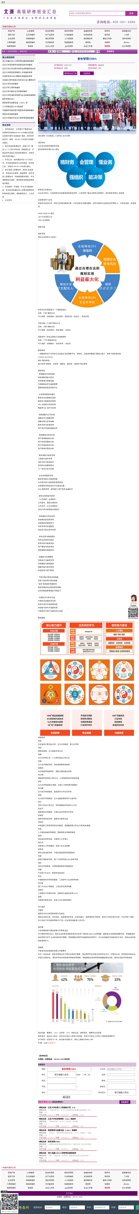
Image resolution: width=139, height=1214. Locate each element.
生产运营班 (49, 35)
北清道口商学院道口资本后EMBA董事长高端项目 (21, 80)
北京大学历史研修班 (10, 84)
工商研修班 (11, 42)
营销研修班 (30, 39)
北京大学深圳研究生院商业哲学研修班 (17, 65)
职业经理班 (49, 31)
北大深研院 (126, 46)
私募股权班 (68, 42)
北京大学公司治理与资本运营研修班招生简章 (20, 69)
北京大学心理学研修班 (11, 88)
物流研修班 (30, 42)
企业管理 (11, 39)
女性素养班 (88, 35)
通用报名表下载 (70, 73)
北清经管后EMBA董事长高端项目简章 (17, 76)
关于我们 (69, 1193)
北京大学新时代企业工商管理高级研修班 (18, 118)
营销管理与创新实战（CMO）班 (15, 103)
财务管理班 (68, 31)
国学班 (107, 31)
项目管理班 (49, 39)
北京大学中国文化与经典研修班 (14, 91)
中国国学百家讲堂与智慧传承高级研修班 (18, 110)
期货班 (88, 42)
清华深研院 (126, 39)
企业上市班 (49, 46)
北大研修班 (30, 35)
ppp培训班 (69, 46)
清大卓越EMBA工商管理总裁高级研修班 (18, 61)
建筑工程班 (107, 39)
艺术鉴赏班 (49, 42)
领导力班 (11, 35)
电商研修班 (11, 46)
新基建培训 (126, 31)
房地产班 (11, 31)
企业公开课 (88, 46)
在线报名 (110, 51)
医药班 (107, 35)
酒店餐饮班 (88, 39)
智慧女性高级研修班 (10, 114)
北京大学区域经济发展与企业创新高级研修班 (20, 95)
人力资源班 (68, 39)
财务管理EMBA (8, 99)
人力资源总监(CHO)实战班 (12, 107)
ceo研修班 (30, 31)
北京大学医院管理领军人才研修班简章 (17, 72)
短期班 (107, 42)
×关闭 (4, 1192)
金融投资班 (88, 31)
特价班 (107, 46)
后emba (126, 42)
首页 (3, 2)
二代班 (126, 35)
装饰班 (30, 46)
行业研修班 (68, 35)
